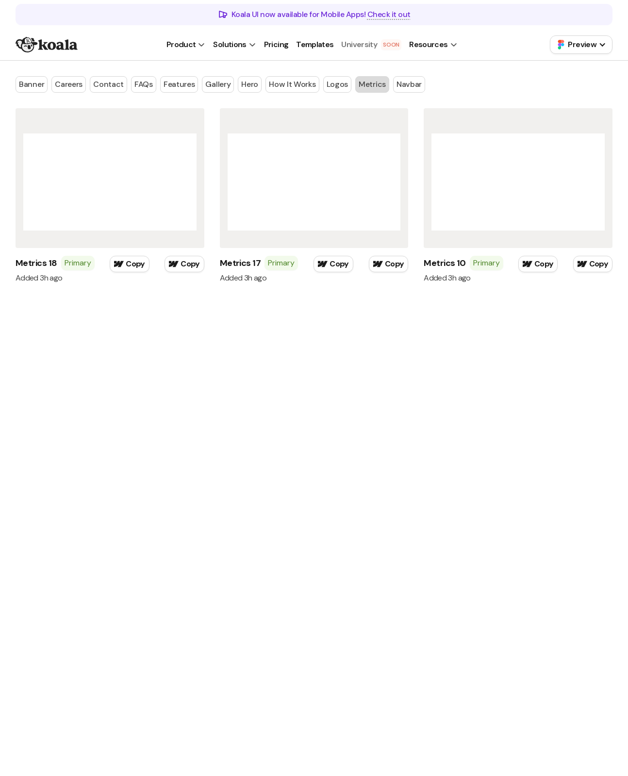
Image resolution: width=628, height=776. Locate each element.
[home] (47, 45)
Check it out (389, 14)
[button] (186, 44)
